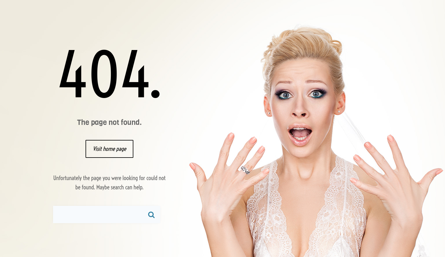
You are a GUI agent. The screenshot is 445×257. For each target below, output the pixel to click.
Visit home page (109, 148)
